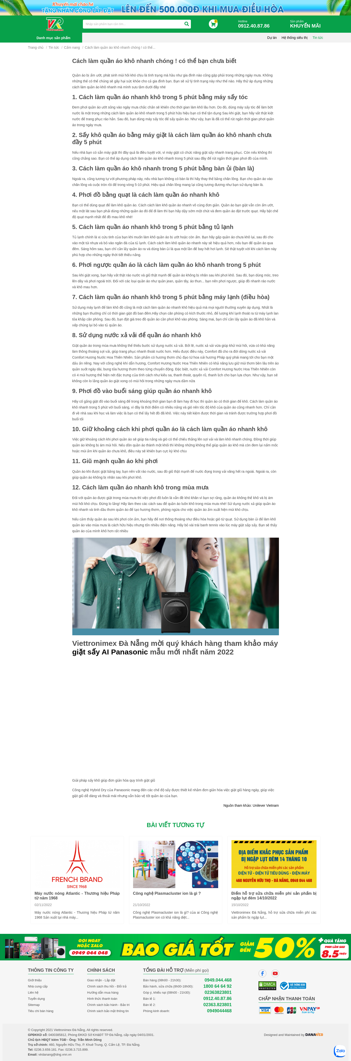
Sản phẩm (306, 24)
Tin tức (318, 38)
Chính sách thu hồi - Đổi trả (106, 986)
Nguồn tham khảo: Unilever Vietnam (251, 805)
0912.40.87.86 (217, 999)
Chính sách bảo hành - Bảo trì (108, 1005)
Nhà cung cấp (38, 986)
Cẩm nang (72, 47)
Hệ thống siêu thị (295, 38)
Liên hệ (33, 992)
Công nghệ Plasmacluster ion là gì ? (167, 893)
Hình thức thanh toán (102, 998)
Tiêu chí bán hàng (41, 1011)
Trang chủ (36, 47)
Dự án (272, 38)
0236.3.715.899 (76, 1049)
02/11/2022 (43, 905)
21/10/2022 (141, 905)
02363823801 (218, 992)
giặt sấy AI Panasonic (110, 652)
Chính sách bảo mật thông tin (108, 1011)
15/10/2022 (240, 905)
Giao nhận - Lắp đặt (101, 980)
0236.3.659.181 (45, 1049)
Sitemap (34, 1005)
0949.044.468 (218, 980)
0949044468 (219, 1011)
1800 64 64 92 (217, 986)
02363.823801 (217, 1005)
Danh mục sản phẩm (54, 38)
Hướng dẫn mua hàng (102, 992)
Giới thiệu (35, 980)
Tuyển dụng (36, 998)
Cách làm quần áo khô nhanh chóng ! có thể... (120, 47)
